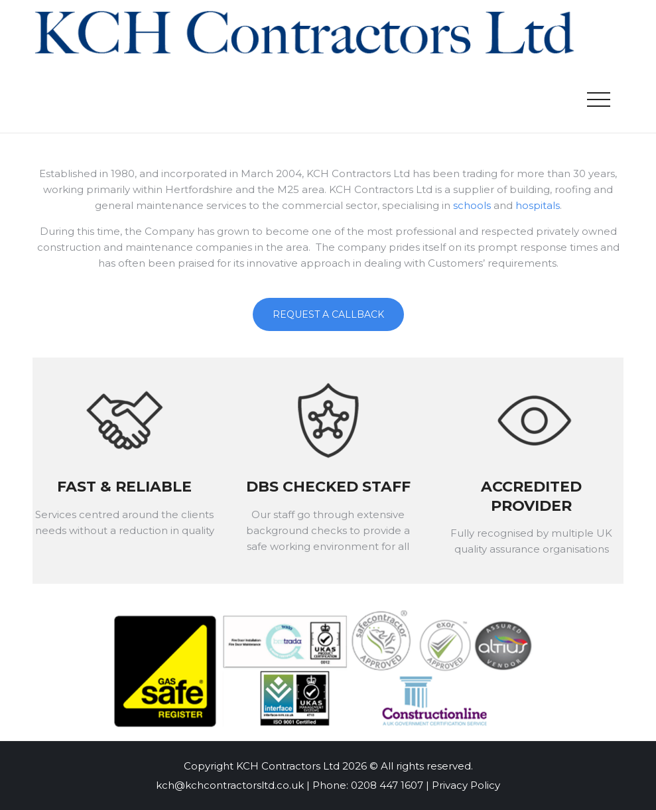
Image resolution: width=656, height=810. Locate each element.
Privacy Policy (466, 785)
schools (472, 205)
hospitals (537, 205)
